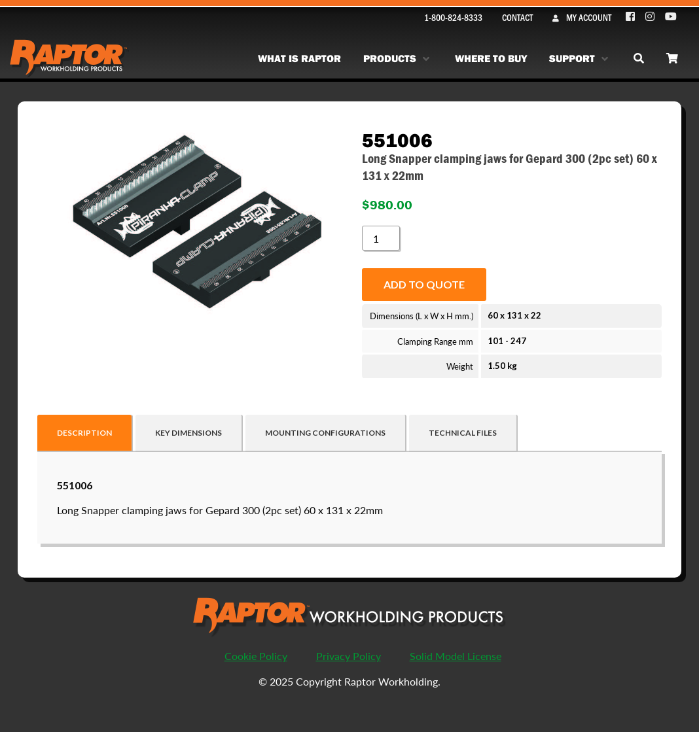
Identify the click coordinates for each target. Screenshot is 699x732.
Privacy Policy (348, 655)
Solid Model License (455, 655)
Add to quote (424, 284)
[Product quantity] (381, 238)
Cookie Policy (255, 655)
